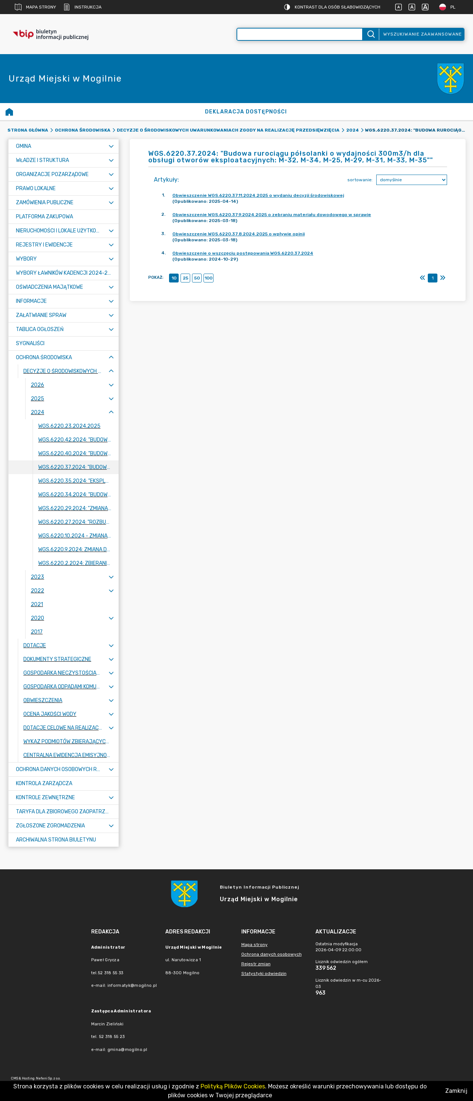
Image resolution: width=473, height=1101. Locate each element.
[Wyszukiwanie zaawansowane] (299, 34)
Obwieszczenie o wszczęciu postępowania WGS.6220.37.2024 (242, 253)
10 (174, 278)
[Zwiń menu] (111, 357)
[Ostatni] (443, 278)
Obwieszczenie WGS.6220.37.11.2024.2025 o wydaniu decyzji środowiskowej (258, 195)
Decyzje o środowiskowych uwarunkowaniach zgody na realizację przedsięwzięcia (228, 130)
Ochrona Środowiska (82, 130)
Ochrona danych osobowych (271, 954)
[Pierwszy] (423, 278)
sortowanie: (360, 179)
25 (185, 278)
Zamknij (456, 1090)
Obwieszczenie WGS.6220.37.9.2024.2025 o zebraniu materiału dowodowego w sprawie (271, 214)
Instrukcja (82, 7)
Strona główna (27, 130)
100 (208, 278)
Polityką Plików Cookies (233, 1086)
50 (197, 278)
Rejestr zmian (256, 963)
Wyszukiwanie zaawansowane (422, 34)
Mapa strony (35, 7)
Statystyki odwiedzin (264, 973)
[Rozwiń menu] (111, 146)
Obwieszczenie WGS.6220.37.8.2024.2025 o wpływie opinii (238, 234)
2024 (352, 130)
